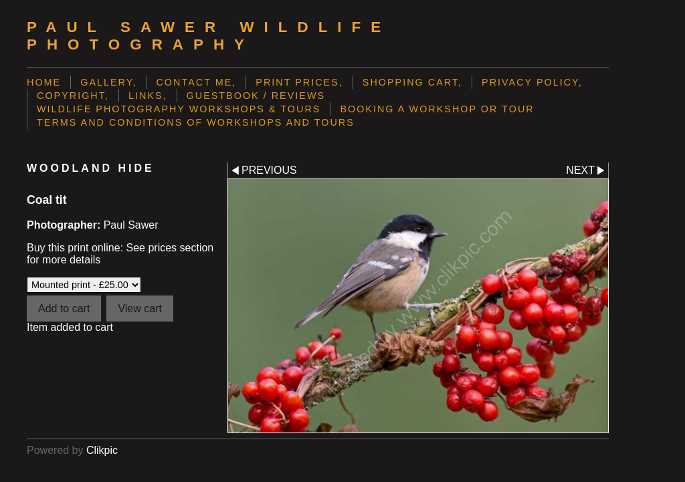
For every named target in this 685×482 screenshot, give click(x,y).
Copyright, (73, 95)
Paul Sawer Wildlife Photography (209, 36)
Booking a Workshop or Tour (437, 109)
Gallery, (108, 82)
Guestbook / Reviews (256, 95)
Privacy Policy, (532, 82)
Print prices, (299, 82)
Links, (147, 95)
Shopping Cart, (412, 82)
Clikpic (102, 450)
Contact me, (196, 82)
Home (44, 82)
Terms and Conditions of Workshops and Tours (196, 122)
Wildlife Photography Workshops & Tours (178, 109)
